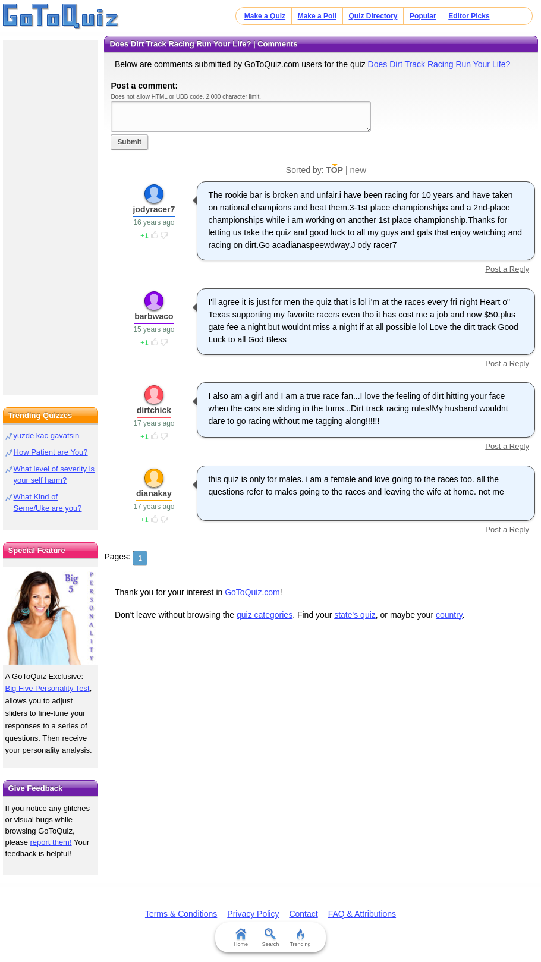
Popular (423, 16)
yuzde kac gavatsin (47, 435)
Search (270, 937)
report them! (50, 842)
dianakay (154, 493)
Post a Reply (507, 269)
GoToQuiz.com (252, 592)
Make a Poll (317, 16)
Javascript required (241, 116)
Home (241, 937)
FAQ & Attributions (362, 914)
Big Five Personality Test (47, 688)
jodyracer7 (154, 209)
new (358, 170)
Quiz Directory (373, 16)
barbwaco (153, 316)
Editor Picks (468, 16)
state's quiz (355, 615)
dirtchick (154, 410)
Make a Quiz (264, 16)
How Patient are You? (51, 452)
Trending (300, 937)
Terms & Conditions (181, 914)
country (449, 615)
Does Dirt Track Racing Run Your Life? (439, 64)
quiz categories (264, 615)
